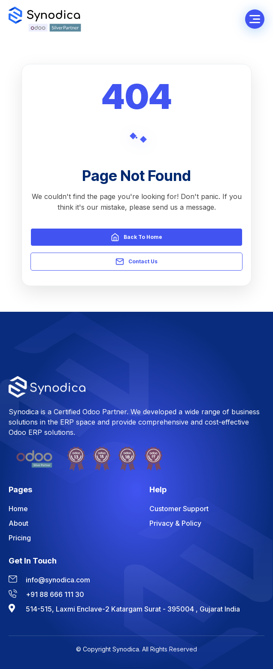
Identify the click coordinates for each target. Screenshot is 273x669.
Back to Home (136, 237)
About (18, 523)
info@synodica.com (58, 580)
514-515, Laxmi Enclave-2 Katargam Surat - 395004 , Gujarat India (133, 609)
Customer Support (179, 508)
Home (18, 508)
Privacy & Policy (175, 523)
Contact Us (136, 261)
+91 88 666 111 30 (55, 594)
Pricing (20, 537)
